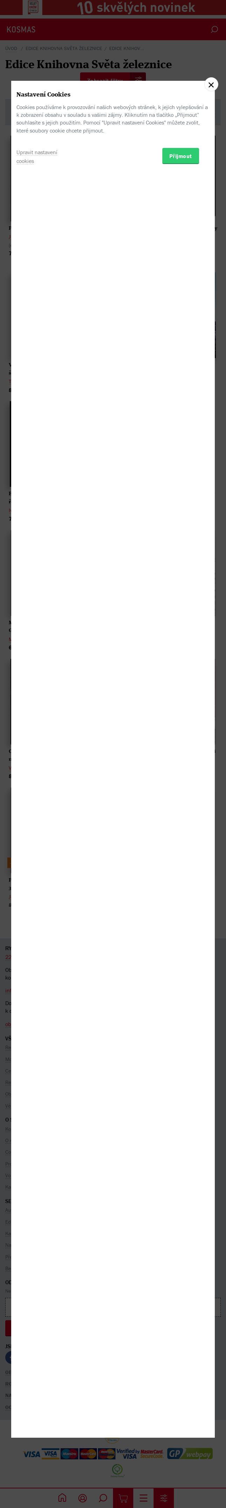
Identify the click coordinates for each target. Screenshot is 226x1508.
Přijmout (180, 789)
